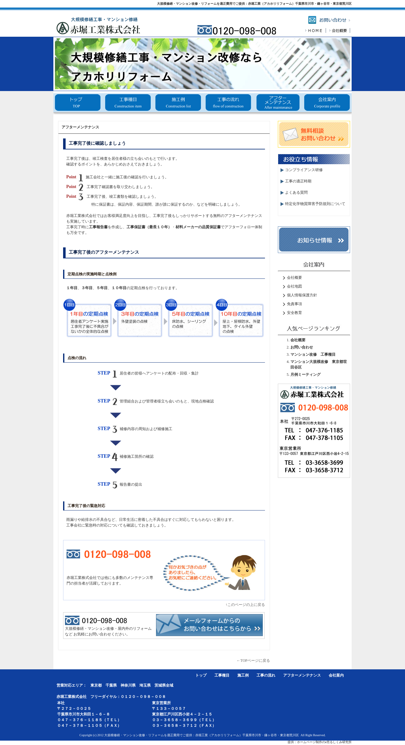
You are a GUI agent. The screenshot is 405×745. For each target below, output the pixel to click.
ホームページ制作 (309, 742)
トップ (78, 104)
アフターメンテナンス (277, 104)
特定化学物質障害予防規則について (315, 204)
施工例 (177, 104)
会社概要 (327, 104)
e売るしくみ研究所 (338, 742)
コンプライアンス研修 (304, 170)
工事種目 (128, 104)
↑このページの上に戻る (245, 604)
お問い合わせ (301, 347)
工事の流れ (227, 104)
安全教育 (294, 312)
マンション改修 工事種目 (313, 354)
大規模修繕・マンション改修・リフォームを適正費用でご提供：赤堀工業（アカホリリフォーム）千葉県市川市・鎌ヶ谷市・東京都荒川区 (254, 3)
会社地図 (294, 286)
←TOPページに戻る (253, 660)
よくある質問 (296, 192)
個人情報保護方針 (302, 295)
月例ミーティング (305, 374)
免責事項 (294, 304)
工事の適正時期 (298, 181)
